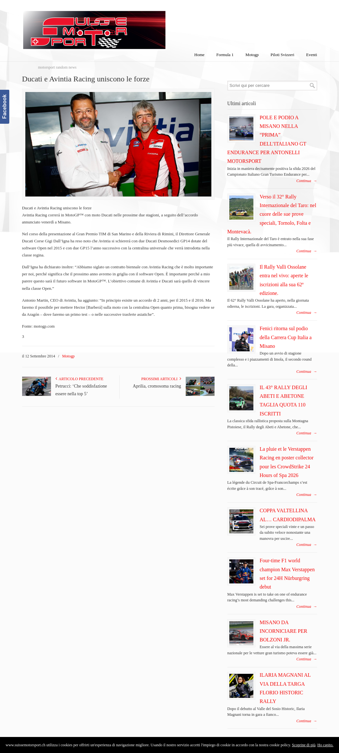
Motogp (68, 356)
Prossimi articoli (161, 379)
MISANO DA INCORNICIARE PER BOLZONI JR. (283, 631)
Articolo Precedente (79, 379)
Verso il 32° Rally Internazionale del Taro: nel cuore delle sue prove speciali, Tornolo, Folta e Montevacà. (271, 214)
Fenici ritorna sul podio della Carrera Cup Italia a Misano (286, 337)
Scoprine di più (303, 745)
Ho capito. (325, 745)
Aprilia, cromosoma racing (157, 386)
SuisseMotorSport (121, 26)
